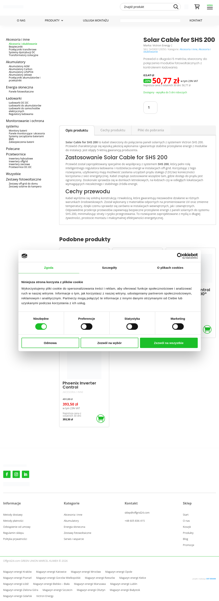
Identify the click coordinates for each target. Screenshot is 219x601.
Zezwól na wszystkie (169, 342)
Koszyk (187, 527)
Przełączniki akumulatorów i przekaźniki (25, 79)
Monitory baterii (18, 130)
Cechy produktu (112, 130)
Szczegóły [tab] (109, 267)
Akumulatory (16, 62)
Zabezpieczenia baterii (21, 142)
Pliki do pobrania (151, 130)
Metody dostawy (12, 514)
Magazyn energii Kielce (132, 578)
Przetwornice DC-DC (20, 167)
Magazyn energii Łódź (16, 584)
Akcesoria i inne (18, 39)
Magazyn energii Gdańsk (17, 596)
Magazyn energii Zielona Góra (20, 590)
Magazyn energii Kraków (17, 571)
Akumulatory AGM (19, 66)
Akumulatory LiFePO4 (21, 72)
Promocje (188, 545)
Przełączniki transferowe (22, 49)
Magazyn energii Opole (118, 571)
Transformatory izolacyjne (23, 55)
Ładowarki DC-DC (19, 102)
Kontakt (196, 20)
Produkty (52, 20)
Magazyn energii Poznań (17, 578)
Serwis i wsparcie (74, 539)
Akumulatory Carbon (20, 69)
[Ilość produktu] (150, 107)
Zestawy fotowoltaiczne (23, 179)
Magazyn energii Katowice (51, 571)
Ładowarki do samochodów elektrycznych (24, 110)
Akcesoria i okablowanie (23, 44)
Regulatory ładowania (21, 114)
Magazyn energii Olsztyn (91, 590)
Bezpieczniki (16, 46)
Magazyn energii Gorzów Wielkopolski (58, 578)
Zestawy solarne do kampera (25, 186)
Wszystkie (13, 174)
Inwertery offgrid (18, 161)
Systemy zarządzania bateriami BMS (26, 138)
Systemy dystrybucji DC (22, 52)
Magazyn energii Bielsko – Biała (51, 584)
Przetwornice (16, 154)
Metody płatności (13, 520)
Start (186, 514)
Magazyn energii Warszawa (90, 584)
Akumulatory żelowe (20, 74)
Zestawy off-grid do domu (23, 183)
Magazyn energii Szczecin (57, 590)
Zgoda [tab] (48, 267)
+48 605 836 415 (135, 520)
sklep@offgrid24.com (137, 512)
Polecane (13, 149)
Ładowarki (14, 98)
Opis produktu (76, 130)
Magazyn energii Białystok (125, 590)
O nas (21, 20)
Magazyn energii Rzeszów (100, 578)
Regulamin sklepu (13, 533)
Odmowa (50, 342)
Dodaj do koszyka (183, 107)
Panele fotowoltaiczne (21, 91)
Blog (185, 539)
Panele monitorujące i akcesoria (27, 133)
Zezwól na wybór (109, 342)
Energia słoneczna (19, 87)
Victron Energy (44, 596)
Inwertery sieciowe (19, 164)
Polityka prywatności (15, 539)
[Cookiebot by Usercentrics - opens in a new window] (180, 256)
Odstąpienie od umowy (17, 527)
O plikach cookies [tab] (170, 267)
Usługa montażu (96, 20)
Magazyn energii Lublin (123, 584)
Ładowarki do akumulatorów (25, 105)
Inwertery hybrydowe (21, 158)
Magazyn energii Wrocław (86, 571)
